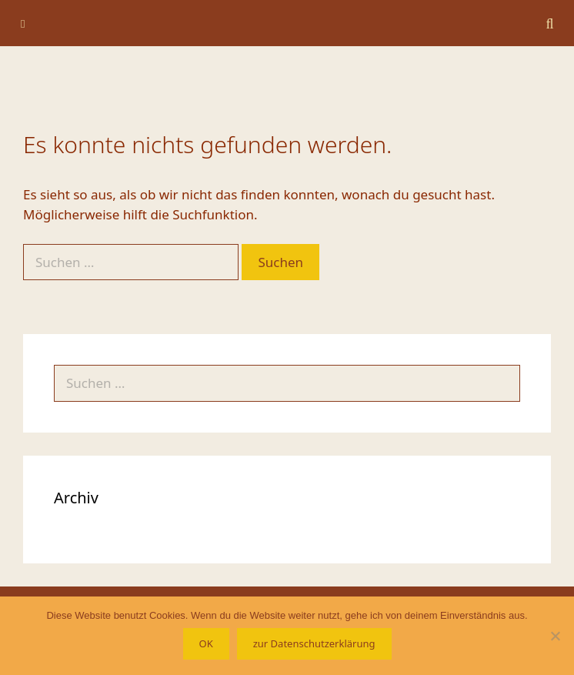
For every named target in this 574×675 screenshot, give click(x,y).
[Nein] (554, 635)
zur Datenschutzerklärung (314, 643)
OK (206, 643)
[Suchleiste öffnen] (550, 23)
